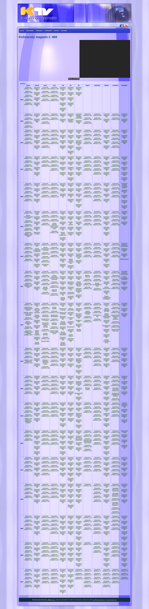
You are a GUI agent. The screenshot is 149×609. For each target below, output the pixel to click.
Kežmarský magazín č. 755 (124, 207)
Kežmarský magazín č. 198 (28, 485)
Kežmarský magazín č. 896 (28, 88)
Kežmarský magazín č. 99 (37, 544)
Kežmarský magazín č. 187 (115, 524)
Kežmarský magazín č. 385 (97, 411)
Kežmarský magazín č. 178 (97, 528)
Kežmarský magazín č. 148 (37, 528)
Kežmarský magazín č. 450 (124, 377)
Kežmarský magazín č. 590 (97, 280)
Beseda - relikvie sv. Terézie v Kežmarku (28, 314)
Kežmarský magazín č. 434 (97, 388)
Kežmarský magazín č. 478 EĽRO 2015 (79, 360)
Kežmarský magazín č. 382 (87, 403)
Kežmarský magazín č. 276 (87, 466)
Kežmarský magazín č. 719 (45, 184)
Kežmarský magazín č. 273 (79, 464)
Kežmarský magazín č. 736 (79, 190)
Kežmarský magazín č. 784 (79, 174)
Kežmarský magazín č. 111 (63, 549)
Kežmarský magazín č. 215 (63, 485)
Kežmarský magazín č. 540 (97, 304)
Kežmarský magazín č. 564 (45, 280)
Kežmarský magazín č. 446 (115, 377)
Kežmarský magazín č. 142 (124, 544)
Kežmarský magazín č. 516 (54, 327)
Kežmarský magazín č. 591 (97, 276)
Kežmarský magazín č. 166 (71, 523)
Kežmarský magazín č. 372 (71, 409)
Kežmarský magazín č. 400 (28, 392)
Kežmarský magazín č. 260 (54, 462)
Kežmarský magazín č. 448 (124, 388)
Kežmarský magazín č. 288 (115, 474)
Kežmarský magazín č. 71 (87, 578)
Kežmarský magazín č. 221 (79, 501)
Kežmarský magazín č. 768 (45, 165)
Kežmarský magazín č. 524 (71, 340)
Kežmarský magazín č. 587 (87, 280)
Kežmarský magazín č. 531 (79, 310)
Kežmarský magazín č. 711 (28, 184)
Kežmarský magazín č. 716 (45, 196)
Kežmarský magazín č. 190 (124, 538)
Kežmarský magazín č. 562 (45, 293)
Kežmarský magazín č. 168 (79, 538)
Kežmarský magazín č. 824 (54, 138)
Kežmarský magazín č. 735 (79, 195)
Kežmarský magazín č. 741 (87, 184)
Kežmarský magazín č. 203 (45, 500)
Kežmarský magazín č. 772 (54, 165)
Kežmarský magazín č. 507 (37, 338)
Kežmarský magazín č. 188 (115, 520)
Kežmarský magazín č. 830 (63, 131)
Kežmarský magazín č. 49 (45, 578)
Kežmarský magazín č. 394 (115, 407)
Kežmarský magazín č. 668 (54, 231)
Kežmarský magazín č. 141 (124, 549)
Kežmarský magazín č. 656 (28, 229)
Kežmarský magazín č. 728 (63, 185)
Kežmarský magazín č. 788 (87, 169)
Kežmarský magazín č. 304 (37, 437)
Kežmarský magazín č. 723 (54, 188)
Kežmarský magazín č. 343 (115, 435)
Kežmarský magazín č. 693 (97, 212)
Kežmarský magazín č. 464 (54, 360)
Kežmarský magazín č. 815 (37, 142)
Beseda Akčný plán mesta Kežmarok (37, 310)
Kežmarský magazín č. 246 (28, 466)
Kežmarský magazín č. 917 (71, 89)
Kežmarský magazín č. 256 (45, 462)
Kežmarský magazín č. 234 (107, 496)
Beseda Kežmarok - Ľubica (45, 288)
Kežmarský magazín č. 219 (71, 491)
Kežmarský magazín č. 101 (45, 551)
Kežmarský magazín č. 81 (106, 574)
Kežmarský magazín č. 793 (97, 169)
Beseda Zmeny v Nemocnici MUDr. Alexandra (115, 317)
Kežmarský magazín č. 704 (124, 218)
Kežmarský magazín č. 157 (54, 524)
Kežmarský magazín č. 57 (63, 586)
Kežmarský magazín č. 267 (71, 474)
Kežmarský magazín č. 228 (97, 500)
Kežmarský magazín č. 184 (107, 523)
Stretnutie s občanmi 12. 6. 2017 (70, 283)
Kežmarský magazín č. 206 (45, 488)
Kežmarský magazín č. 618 (54, 256)
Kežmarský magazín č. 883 (87, 114)
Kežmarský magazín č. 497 (115, 349)
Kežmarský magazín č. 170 (79, 528)
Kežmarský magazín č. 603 (124, 283)
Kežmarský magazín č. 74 (97, 582)
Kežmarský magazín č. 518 (54, 311)
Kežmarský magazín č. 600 (115, 276)
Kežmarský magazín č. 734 (79, 200)
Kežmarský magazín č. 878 (79, 122)
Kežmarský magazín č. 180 (97, 520)
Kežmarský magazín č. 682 (79, 228)
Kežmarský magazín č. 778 (63, 158)
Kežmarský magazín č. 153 (45, 520)
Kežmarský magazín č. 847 (97, 134)
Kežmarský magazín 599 (115, 280)
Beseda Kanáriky (54, 308)
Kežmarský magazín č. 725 (63, 195)
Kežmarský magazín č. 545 (115, 326)
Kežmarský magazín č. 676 (63, 213)
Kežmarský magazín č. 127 (97, 547)
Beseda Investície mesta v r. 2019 (28, 217)
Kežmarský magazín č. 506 (28, 304)
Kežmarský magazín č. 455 (37, 365)
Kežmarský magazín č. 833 (71, 142)
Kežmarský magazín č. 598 (115, 284)
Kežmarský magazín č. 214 (63, 491)
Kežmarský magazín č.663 (37, 213)
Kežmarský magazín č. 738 (87, 196)
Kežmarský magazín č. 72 (87, 570)
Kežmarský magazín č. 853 (115, 146)
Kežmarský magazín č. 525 (71, 331)
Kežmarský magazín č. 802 (115, 165)
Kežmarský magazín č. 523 (63, 305)
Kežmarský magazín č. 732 (71, 185)
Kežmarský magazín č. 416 (54, 377)
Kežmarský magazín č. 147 (37, 533)
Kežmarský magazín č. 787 (79, 158)
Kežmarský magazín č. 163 (63, 517)
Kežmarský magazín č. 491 (107, 360)
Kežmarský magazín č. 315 (63, 448)
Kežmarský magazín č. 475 (71, 350)
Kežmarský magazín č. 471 (63, 350)
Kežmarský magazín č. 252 (37, 459)
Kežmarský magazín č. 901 (45, 99)
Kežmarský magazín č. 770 (45, 157)
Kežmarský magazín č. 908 (54, 88)
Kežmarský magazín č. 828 (63, 142)
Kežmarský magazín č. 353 (37, 420)
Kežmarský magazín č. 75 (97, 578)
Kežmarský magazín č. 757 (124, 197)
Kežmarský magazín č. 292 (115, 458)
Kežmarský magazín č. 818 (45, 146)
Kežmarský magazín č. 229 (97, 496)
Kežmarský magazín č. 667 (45, 212)
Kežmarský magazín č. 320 (71, 443)
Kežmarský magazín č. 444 (115, 384)
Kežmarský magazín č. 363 (54, 407)
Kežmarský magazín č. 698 (107, 213)
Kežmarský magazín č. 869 (45, 118)
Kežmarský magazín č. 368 (63, 409)
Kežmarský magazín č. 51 (45, 570)
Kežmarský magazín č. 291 (115, 462)
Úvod (22, 31)
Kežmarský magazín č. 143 (28, 528)
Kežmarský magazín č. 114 (71, 554)
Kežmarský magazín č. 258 (54, 470)
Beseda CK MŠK (79, 321)
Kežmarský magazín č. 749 (107, 190)
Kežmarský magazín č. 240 (115, 485)
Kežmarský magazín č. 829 (63, 137)
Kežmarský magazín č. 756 (124, 202)
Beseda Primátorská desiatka (87, 312)
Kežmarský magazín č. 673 (63, 228)
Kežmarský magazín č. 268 (71, 469)
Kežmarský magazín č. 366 (63, 420)
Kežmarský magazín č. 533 (87, 321)
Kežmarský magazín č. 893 (28, 99)
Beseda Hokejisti (79, 330)
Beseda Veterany (70, 335)
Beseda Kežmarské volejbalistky (63, 333)
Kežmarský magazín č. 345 (124, 446)
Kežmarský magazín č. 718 (45, 188)
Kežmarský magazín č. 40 (28, 582)
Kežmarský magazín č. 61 (71, 586)
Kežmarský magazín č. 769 (45, 161)
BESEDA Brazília (87, 388)
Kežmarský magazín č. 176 (87, 516)
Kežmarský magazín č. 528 (71, 305)
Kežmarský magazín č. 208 (54, 496)
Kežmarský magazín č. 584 (87, 287)
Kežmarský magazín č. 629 (71, 250)
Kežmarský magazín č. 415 (54, 380)
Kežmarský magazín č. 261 (54, 458)
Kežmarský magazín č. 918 (79, 94)
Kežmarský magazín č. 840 (87, 142)
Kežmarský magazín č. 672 (63, 239)
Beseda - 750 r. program (70, 223)
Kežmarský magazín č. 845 (97, 142)
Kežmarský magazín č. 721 (54, 192)
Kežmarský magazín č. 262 (63, 474)
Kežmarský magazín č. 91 (28, 559)
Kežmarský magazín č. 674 (63, 223)
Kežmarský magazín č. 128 (97, 543)
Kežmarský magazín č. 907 (54, 92)
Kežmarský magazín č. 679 (71, 218)
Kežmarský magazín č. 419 (63, 383)
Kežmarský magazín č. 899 (37, 94)
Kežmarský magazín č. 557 (28, 272)
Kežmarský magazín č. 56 (63, 592)
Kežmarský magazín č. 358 (45, 411)
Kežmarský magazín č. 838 (79, 137)
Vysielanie (30, 31)
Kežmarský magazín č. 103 (45, 543)
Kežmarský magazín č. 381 (87, 407)
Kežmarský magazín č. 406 (37, 388)
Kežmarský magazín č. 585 (87, 284)
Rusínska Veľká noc (54, 290)
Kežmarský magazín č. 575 (63, 273)
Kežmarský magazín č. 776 (63, 169)
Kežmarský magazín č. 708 (28, 196)
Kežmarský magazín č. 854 (115, 142)
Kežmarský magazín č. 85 (115, 574)
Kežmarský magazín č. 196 (28, 492)
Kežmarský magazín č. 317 (63, 437)
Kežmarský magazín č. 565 (45, 276)
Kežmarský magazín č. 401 (28, 388)
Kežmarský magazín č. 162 (63, 523)
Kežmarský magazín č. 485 (97, 364)
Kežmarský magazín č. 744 (97, 192)
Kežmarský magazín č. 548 (115, 308)
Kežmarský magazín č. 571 (63, 294)
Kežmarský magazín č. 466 (54, 353)
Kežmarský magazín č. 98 (37, 549)
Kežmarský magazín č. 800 (107, 158)
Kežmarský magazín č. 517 (54, 319)
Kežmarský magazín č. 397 (124, 416)
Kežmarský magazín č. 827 (63, 147)
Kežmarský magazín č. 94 (28, 547)
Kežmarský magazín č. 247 (28, 462)
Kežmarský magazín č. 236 (107, 485)
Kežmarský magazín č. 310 (54, 443)
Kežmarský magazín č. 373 (71, 404)
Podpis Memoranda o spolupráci (124, 278)
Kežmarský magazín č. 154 (45, 516)
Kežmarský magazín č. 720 (54, 196)
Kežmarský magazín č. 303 (37, 443)
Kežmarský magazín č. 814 (37, 147)
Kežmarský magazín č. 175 (87, 520)
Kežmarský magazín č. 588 (87, 272)
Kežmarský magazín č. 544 (107, 305)
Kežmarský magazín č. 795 (97, 161)
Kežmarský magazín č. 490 (107, 365)
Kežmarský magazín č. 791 (87, 157)
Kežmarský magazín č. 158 (54, 520)
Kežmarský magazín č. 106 (54, 551)
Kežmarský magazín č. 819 (45, 142)
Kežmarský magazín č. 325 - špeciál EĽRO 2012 (78, 438)
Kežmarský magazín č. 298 (28, 439)
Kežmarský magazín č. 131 (107, 554)
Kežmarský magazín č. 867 (37, 115)
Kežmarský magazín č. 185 (107, 517)
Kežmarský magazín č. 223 (79, 491)
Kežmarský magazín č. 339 (107, 437)
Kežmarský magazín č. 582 (79, 278)
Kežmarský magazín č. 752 (115, 192)
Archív (56, 31)
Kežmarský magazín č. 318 (63, 432)
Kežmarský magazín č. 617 (45, 244)
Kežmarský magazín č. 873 (63, 120)
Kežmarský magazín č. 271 (79, 474)
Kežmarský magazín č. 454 (28, 349)
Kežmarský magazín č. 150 (37, 517)
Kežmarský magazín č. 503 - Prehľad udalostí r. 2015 (28, 332)
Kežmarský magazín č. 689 (87, 212)
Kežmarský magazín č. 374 (79, 426)
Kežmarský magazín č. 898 (37, 99)
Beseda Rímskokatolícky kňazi (97, 284)
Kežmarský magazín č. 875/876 (71, 120)
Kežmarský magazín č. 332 (97, 443)
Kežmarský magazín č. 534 (87, 317)
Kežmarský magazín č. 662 (37, 218)
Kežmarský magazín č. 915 (71, 99)
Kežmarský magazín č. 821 (45, 134)
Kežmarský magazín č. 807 (124, 169)
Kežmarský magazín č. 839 (79, 131)
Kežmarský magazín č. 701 (115, 216)
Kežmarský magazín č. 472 (71, 365)
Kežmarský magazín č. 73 (87, 574)
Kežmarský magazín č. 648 (115, 256)
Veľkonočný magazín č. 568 (54, 286)
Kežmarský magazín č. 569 (54, 282)
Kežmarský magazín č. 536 (87, 304)
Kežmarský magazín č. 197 (28, 488)
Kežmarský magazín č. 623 (63, 260)
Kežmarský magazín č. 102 (45, 547)
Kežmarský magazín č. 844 (87, 131)
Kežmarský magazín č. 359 (45, 407)
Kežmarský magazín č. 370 (71, 420)
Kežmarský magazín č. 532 (79, 305)
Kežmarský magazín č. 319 (71, 448)
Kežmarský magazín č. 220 (71, 485)
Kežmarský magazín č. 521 (63, 328)
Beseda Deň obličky (45, 265)
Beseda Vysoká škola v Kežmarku (37, 250)
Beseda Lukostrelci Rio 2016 (106, 310)
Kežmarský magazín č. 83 (115, 582)
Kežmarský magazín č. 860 (124, 131)
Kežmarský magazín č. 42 (28, 574)
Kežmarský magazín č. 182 (107, 533)
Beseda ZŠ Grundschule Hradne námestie (45, 324)
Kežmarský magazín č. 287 (107, 459)
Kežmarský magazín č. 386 (97, 403)
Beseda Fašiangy (37, 343)
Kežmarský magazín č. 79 (106, 582)
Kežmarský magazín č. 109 (63, 560)
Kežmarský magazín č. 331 (87, 431)
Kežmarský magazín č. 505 (28, 318)
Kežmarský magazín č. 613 (37, 245)
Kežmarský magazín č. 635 (87, 256)
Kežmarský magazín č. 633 (79, 250)
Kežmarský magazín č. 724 (54, 184)
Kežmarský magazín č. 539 (97, 308)
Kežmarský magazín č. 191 (124, 533)
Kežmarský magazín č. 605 (28, 259)
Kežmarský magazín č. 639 (97, 256)
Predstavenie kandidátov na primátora (115, 394)
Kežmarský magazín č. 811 (28, 138)
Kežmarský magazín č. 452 (28, 356)
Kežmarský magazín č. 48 (45, 582)
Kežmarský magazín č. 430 (87, 384)
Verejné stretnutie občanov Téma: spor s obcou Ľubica (54, 226)
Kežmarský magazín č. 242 (124, 496)
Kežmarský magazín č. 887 (107, 115)
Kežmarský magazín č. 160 (63, 533)
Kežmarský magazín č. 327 (87, 449)
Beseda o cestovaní (54, 323)
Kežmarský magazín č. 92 (28, 555)
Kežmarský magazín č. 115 (71, 549)
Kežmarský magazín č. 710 (28, 188)
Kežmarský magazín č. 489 (97, 349)
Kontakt (64, 31)
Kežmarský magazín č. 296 (124, 459)
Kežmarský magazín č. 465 (54, 356)
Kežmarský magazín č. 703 (124, 223)
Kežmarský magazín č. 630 (71, 245)
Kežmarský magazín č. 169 (79, 533)
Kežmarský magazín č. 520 (63, 338)
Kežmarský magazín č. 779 (71, 179)
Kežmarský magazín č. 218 (71, 496)
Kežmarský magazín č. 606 (28, 256)
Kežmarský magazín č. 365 (63, 425)
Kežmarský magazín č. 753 (115, 188)
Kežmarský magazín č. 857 (115, 131)
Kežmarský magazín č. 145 (28, 520)
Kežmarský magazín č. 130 (107, 560)
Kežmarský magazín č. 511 (45, 338)
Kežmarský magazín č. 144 (28, 524)
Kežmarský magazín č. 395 (115, 403)
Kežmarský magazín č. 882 (87, 118)
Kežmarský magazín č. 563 (45, 284)
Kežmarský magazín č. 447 (124, 393)
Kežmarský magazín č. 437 (97, 377)
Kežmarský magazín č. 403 (28, 380)
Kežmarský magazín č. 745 (97, 188)
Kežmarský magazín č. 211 (54, 485)
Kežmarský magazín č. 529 (79, 325)
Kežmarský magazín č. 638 (87, 244)
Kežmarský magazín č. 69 (87, 585)
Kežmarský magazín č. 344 (115, 431)
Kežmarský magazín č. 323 (79, 449)
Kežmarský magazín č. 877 (71, 115)
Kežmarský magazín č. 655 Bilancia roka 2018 (28, 234)
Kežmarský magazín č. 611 (37, 260)
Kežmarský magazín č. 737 (79, 185)
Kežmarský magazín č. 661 (37, 223)
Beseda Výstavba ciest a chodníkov (106, 297)
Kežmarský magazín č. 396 (124, 421)
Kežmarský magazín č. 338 (107, 443)
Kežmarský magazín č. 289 (115, 470)
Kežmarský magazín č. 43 (28, 570)
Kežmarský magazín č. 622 (63, 266)
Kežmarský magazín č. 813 (28, 131)
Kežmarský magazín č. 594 (107, 283)
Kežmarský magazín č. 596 (107, 273)
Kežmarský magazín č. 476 (79, 372)
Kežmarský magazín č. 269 (71, 464)
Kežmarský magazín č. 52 (54, 582)
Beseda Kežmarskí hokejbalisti (63, 323)
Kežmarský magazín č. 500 (124, 355)
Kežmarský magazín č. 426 (79, 389)
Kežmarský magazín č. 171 (79, 523)
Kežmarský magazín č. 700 (115, 220)
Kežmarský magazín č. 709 (28, 192)
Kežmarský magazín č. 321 (71, 437)
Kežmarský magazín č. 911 (63, 99)
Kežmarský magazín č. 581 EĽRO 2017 (79, 290)
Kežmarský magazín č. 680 (71, 213)
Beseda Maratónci (45, 334)
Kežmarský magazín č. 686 (87, 224)
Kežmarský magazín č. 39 (28, 585)
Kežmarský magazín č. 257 (45, 458)
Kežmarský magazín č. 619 (54, 252)
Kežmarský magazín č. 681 (79, 234)
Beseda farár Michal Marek (54, 315)
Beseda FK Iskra (71, 318)
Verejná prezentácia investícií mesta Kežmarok (54, 277)
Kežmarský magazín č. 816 (37, 137)
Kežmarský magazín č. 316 (63, 443)
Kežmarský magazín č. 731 (71, 190)
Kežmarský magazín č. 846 (97, 138)
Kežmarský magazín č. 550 (124, 315)
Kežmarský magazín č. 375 (79, 421)
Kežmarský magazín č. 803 (115, 161)
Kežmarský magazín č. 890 (124, 120)
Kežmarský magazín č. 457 (37, 355)
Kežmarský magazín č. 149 (37, 523)
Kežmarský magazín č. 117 (79, 565)
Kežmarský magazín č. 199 (37, 501)
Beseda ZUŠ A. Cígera (62, 309)
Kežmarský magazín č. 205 (45, 492)
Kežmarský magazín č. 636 (87, 252)
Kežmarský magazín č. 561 (37, 273)
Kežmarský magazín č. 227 (87, 485)
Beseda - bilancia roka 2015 (28, 323)
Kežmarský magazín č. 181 (97, 516)
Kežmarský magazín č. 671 (54, 212)
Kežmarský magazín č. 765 (37, 169)
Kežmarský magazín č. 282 (97, 462)
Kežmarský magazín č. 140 (124, 554)
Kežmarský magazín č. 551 (124, 310)
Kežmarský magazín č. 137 (115, 543)
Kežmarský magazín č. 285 (107, 469)
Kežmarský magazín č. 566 (45, 272)
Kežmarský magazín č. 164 (71, 533)
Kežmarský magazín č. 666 (45, 216)
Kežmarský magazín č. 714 (37, 190)
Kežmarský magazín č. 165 (71, 528)
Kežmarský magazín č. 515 (45, 304)
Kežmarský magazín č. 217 (71, 501)
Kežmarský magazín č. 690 (97, 224)
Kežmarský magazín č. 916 (71, 94)
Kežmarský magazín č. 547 (115, 311)
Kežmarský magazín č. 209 (54, 492)
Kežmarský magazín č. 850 (107, 142)
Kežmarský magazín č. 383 (97, 419)
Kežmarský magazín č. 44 (37, 586)
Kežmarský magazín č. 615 (45, 257)
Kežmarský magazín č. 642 (97, 244)
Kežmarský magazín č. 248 (28, 458)
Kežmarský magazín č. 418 (63, 388)
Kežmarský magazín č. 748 (107, 195)
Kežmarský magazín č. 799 (107, 163)
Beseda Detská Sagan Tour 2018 (71, 261)
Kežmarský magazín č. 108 (54, 543)
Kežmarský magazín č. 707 (28, 200)
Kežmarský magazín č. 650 (115, 248)
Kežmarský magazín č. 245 (28, 470)
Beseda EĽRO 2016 (71, 309)
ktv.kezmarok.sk (111, 600)
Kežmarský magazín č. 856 (115, 134)
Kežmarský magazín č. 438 (107, 398)
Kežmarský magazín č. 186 (115, 528)
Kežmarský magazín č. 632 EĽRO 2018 (79, 255)
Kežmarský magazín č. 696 (107, 223)
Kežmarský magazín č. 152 (45, 524)
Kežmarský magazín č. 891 (124, 115)
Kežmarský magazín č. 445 (115, 380)
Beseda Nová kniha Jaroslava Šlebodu (28, 308)
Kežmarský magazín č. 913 (63, 89)
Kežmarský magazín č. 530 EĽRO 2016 (79, 315)
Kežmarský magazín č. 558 (37, 288)
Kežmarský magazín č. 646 (107, 250)
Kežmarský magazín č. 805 (124, 179)
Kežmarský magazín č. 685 (79, 213)
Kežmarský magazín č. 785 (79, 169)
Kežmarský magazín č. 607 (28, 252)
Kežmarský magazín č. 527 (71, 314)
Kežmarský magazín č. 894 (28, 95)
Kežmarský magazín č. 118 (79, 560)
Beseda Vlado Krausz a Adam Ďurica (54, 332)
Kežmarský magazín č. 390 (107, 409)
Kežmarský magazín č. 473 (71, 360)
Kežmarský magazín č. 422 (71, 388)
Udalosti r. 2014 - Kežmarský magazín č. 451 (28, 361)
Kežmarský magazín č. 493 (107, 350)
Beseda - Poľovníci (87, 276)
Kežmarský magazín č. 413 (54, 388)
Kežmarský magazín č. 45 (37, 581)
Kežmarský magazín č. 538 (97, 311)
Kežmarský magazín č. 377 (79, 409)
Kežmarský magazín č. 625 (63, 250)
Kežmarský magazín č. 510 (37, 305)
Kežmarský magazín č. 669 (54, 220)
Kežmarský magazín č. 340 (107, 432)
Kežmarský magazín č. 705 (124, 213)
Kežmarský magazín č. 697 (107, 218)
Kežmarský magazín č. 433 (87, 377)
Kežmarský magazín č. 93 (28, 551)
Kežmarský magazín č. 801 (115, 169)
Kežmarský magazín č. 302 (37, 448)
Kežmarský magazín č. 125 (97, 551)
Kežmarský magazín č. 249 (37, 474)
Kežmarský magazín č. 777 (63, 163)
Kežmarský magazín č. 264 (63, 464)
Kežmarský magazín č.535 (88, 308)
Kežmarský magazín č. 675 (63, 218)
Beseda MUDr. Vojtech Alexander (37, 332)
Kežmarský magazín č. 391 (107, 404)
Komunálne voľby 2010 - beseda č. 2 (115, 495)
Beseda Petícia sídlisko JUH (62, 234)
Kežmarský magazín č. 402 (28, 384)
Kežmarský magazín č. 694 (107, 234)
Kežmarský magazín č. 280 (97, 470)
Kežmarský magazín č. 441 (107, 383)
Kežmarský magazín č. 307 (45, 439)
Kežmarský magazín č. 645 (107, 255)
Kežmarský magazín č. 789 (87, 165)
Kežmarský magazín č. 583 (79, 273)
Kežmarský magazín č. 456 (37, 360)
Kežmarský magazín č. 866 (37, 120)
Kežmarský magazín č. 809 (124, 158)
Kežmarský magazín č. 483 (87, 349)
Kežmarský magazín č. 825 (54, 134)
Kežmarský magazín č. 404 (28, 377)
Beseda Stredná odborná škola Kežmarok (106, 315)
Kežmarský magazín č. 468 (63, 365)
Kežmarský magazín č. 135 (115, 551)
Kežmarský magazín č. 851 (107, 137)
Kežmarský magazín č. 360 (45, 403)
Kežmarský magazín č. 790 (87, 161)
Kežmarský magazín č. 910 (63, 104)
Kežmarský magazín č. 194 (124, 517)
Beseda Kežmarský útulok (37, 316)
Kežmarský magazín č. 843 (87, 134)
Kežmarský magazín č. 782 (71, 163)
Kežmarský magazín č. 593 (107, 292)
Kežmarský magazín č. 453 (28, 353)
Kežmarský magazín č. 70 (87, 582)
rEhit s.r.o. (51, 600)
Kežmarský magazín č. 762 (28, 161)
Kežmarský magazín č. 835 (71, 131)
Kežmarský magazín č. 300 (28, 431)
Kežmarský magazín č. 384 (97, 415)
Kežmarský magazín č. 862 (28, 126)
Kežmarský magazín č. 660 (37, 228)
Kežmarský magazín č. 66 (79, 574)
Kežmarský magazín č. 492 (107, 355)
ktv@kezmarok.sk (99, 600)
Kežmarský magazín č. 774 (54, 157)
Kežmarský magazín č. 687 (87, 220)
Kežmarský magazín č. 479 (79, 355)
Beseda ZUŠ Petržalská (62, 313)
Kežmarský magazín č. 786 (79, 163)
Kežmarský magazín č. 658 (28, 221)
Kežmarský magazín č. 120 (79, 549)
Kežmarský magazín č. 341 (115, 443)
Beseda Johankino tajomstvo (63, 344)
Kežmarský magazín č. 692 (97, 216)
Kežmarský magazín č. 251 (37, 464)
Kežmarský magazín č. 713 (37, 195)
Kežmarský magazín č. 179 (97, 524)
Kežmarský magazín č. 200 (37, 496)
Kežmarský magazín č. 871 (54, 118)
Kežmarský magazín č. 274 (79, 459)
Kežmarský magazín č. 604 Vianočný (124, 273)
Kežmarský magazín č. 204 (45, 496)
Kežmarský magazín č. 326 (79, 432)
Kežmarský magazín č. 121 (79, 544)
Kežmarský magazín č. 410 (45, 384)
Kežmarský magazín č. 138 (124, 565)
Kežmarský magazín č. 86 (115, 570)
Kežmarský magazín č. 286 (107, 464)
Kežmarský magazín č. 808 (124, 163)
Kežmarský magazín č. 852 (107, 131)
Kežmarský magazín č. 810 (28, 142)
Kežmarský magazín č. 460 (45, 356)
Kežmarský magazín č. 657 (28, 225)
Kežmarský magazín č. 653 (124, 250)
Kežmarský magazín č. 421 (71, 393)
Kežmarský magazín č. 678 (71, 228)
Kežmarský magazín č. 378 (79, 404)
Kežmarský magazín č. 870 (45, 114)
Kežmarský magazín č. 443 (115, 399)
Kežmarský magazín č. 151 (45, 528)
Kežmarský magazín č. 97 (37, 554)
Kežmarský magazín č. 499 (124, 360)
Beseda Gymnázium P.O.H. (106, 341)
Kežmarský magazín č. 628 (71, 255)
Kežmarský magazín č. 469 (63, 360)
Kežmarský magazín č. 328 (87, 446)
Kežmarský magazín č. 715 (37, 185)
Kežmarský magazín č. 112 (63, 544)
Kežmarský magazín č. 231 (97, 488)
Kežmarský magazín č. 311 (54, 439)
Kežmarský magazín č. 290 (115, 466)
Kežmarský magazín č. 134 (115, 555)
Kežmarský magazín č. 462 (45, 349)
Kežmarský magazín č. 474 (71, 355)
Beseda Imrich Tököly (106, 326)
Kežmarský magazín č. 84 (115, 578)
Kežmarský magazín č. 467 (54, 349)
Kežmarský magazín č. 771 (54, 169)
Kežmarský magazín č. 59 (63, 576)
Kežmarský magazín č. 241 (124, 501)
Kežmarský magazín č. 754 (115, 184)
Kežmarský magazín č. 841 (87, 138)
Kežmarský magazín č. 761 (28, 165)
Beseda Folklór (45, 341)
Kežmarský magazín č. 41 (28, 578)
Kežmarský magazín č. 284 (107, 474)
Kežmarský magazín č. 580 (79, 296)
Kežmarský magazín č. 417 (63, 393)
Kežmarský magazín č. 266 (71, 480)
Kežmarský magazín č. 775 (63, 174)
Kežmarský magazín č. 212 (63, 501)
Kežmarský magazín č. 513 (45, 311)
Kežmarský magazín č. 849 (107, 147)
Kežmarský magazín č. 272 (79, 469)
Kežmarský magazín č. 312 (54, 435)
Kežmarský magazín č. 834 (71, 137)
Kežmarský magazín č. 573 (63, 283)
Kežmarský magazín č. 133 (107, 544)
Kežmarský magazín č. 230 (97, 492)
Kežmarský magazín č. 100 (45, 555)
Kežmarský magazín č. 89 (124, 574)
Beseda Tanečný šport (106, 287)
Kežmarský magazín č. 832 (71, 147)
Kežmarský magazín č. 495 (115, 356)
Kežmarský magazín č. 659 (28, 212)
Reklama (39, 31)
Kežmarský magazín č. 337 (107, 448)
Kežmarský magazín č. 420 (63, 377)
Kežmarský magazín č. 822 (45, 131)
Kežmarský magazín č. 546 (115, 322)
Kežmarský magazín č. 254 (45, 470)
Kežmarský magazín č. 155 (54, 532)
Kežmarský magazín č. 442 (107, 377)
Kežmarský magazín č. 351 (28, 407)
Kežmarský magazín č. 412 (45, 377)
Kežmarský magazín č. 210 (54, 488)
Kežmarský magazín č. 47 (37, 571)
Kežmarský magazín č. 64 (71, 571)
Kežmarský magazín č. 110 (63, 554)
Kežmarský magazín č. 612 (37, 255)
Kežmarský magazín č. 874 (63, 115)
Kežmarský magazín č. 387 (107, 425)
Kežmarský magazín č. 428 (79, 377)
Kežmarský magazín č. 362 (54, 411)
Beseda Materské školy (62, 299)
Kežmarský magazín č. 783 (71, 158)
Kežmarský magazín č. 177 (97, 532)
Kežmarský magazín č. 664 (45, 224)
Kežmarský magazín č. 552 (124, 305)
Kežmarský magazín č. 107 (54, 547)
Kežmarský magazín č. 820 (45, 138)
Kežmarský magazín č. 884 (97, 118)
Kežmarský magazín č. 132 (107, 549)
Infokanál (48, 31)
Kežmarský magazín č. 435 (97, 384)
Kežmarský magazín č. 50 (45, 574)
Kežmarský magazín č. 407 (37, 383)
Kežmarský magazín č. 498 (124, 365)
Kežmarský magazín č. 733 (79, 206)
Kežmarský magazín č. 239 (115, 499)
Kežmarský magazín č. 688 (87, 216)
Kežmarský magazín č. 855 (115, 138)
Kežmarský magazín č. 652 (124, 255)
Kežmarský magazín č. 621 (54, 244)
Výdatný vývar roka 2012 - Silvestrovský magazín (28, 420)
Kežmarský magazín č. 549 (115, 304)
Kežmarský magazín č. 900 (37, 89)
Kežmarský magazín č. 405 (37, 393)
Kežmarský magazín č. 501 (124, 350)
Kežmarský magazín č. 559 (37, 283)
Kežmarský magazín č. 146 (28, 516)
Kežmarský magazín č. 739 (87, 192)
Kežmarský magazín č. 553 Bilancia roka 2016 (28, 285)
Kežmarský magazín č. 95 (28, 543)
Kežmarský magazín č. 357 (45, 415)
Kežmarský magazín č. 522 (63, 318)
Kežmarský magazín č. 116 (71, 544)
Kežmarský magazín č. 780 (71, 174)
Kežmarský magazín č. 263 (63, 469)
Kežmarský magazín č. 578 (71, 278)
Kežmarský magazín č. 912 (63, 94)
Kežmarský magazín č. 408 (37, 377)
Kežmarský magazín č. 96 (37, 560)
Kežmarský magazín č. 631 (79, 262)
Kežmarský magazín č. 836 (79, 148)
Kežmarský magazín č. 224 (79, 485)
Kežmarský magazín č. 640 (97, 252)
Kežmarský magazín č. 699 (115, 224)
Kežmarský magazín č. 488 (97, 353)
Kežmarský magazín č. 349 (28, 415)
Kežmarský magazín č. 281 (97, 466)
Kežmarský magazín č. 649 (115, 252)
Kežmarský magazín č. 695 (107, 228)
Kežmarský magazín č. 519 (54, 304)
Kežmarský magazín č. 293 (124, 474)
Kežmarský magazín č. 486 (97, 360)
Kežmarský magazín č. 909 (63, 109)
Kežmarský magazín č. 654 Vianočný (124, 245)
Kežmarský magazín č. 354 (37, 415)
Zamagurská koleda (124, 431)
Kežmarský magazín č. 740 (87, 188)
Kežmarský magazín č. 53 (54, 578)
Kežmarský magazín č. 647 (107, 245)
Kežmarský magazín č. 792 (97, 173)
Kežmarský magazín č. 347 (124, 436)
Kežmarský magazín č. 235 (107, 491)
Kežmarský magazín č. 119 (79, 554)
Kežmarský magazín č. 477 (79, 366)
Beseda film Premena (37, 233)
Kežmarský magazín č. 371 (71, 415)
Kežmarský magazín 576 (70, 293)
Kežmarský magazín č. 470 (63, 355)
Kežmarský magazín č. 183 (107, 528)
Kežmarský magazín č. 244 (124, 485)
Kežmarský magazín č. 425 (79, 398)
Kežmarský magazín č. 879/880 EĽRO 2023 (79, 116)
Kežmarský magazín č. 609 (28, 244)
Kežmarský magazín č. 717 (45, 192)
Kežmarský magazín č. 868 (45, 122)
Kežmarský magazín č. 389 (107, 415)
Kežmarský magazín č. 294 (124, 469)
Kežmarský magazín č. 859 (124, 137)
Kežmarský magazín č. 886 (107, 120)
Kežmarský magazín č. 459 (45, 367)
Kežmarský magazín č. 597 (115, 287)
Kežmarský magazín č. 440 (107, 388)
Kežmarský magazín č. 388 (107, 420)
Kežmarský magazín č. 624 (63, 255)
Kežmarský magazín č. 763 (28, 157)
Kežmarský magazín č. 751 (115, 196)
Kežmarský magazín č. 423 (71, 383)
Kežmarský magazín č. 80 (106, 578)
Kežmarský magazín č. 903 (45, 92)
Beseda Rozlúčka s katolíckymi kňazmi (79, 283)
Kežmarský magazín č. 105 (54, 555)
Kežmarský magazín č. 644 (107, 260)
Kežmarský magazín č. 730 (71, 195)
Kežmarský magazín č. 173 (87, 528)
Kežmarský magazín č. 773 (54, 161)
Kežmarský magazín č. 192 (124, 528)
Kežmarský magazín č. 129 (107, 565)
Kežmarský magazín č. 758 (124, 191)
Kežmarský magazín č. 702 (115, 212)
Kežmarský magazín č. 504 (28, 327)
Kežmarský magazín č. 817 (37, 131)
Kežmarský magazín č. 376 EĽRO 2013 (79, 415)
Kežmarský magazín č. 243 (124, 491)
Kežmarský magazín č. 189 (115, 516)
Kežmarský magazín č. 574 (63, 278)
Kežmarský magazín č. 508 (37, 327)
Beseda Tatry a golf (97, 315)
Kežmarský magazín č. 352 (28, 403)
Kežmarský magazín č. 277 (87, 462)
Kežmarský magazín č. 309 (45, 431)
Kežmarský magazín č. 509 (37, 322)
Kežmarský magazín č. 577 (71, 288)
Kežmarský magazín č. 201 (37, 491)
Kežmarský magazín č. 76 (97, 574)
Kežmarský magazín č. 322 (71, 432)
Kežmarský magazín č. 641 (97, 248)
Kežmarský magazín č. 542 (107, 331)
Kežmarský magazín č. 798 (107, 169)
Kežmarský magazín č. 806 (124, 174)
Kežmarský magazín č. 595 (107, 278)
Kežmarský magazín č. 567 (54, 294)
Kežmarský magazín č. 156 (54, 528)
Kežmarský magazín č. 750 (107, 185)
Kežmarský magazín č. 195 (28, 496)
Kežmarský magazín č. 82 (106, 570)
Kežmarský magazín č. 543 (107, 322)
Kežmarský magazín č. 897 (37, 104)
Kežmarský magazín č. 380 (87, 411)
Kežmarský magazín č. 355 (37, 409)
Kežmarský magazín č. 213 (63, 496)
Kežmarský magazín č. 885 (97, 114)
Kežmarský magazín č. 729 (71, 200)
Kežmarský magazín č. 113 (71, 560)
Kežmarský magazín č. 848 (97, 131)
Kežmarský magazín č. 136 (115, 547)
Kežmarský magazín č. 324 (79, 444)
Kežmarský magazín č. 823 (54, 142)
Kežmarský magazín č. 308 (45, 435)
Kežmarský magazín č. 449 (124, 383)
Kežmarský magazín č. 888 (115, 118)
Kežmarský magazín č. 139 (124, 560)
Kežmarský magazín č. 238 (115, 508)
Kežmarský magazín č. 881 (87, 122)
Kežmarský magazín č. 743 (97, 196)
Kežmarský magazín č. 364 (54, 403)
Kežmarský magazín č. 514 (45, 308)
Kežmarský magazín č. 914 (71, 104)
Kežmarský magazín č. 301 (37, 453)
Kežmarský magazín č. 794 (97, 165)
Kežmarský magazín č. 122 (87, 543)
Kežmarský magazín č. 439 (107, 393)
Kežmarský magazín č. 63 (71, 576)
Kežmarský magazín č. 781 (71, 169)
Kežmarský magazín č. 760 (28, 169)
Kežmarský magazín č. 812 (28, 134)
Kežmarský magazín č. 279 (87, 458)
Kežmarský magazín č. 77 (97, 570)
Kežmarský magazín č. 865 (28, 114)
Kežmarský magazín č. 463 (54, 364)
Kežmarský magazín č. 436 (97, 380)
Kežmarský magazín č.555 (28, 280)
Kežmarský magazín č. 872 (54, 114)
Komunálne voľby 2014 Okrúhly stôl (115, 389)
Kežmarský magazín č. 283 (97, 458)
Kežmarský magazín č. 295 (124, 464)
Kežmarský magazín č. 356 (37, 404)
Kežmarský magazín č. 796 (97, 157)
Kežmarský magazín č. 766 (37, 163)
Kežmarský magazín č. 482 (87, 353)
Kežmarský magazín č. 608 (28, 248)
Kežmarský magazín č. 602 (124, 288)
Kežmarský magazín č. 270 (71, 459)
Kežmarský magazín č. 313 (54, 431)
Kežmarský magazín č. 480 (79, 350)
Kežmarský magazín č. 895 (28, 92)
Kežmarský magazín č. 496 (115, 353)
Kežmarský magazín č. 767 (37, 158)
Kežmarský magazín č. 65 (79, 578)
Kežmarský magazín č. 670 (54, 216)
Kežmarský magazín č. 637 (87, 248)
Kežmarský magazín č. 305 (37, 432)
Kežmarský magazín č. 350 (28, 411)
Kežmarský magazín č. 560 (37, 278)
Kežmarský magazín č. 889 (115, 114)
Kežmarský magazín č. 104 (54, 559)
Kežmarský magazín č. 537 (97, 319)
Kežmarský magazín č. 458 (37, 350)
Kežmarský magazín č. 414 (54, 384)
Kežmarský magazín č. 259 (54, 466)
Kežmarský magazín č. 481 (87, 356)
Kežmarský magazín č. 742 (97, 200)
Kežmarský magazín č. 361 (54, 415)
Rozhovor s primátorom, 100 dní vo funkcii (45, 362)
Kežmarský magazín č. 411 (45, 380)
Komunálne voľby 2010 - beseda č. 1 (115, 504)
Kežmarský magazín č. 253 (45, 474)
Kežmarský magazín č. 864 (28, 118)
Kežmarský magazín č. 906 (54, 95)
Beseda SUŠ (70, 326)
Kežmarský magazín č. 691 (97, 220)
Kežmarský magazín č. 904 (45, 88)
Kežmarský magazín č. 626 (63, 245)
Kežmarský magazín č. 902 (45, 95)
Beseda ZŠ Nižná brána (45, 315)
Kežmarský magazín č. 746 (97, 184)
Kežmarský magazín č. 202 (37, 485)
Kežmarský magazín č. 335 (97, 431)
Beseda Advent (124, 259)
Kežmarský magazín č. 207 (45, 485)
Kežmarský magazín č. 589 (71, 297)
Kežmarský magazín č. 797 (107, 174)
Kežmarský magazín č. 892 (28, 103)
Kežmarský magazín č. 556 (28, 276)
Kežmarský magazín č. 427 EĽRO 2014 (79, 383)
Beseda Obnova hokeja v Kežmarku (45, 249)
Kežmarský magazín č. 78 (106, 585)
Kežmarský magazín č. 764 (37, 174)
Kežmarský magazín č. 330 (87, 435)
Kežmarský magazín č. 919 (79, 89)
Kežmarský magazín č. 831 (71, 152)
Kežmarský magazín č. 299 (28, 435)
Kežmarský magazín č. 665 (45, 220)
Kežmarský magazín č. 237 (115, 512)
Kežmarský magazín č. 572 (63, 288)
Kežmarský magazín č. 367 (63, 415)
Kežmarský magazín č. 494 (115, 360)
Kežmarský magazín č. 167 (71, 517)
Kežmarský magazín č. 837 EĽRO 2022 (79, 142)
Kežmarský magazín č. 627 (71, 267)
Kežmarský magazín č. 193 (124, 523)
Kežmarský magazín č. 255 (45, 466)
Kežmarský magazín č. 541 (107, 336)
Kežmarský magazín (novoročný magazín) (124, 185)
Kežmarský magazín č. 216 (71, 506)
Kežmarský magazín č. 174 (87, 524)
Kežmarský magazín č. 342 (115, 439)
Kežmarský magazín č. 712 (37, 200)
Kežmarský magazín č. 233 (107, 501)
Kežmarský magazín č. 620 (54, 248)
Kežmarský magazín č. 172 (79, 517)
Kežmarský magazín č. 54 (54, 574)
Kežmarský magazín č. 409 (45, 388)
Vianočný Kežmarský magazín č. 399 (124, 404)
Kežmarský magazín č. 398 (124, 411)
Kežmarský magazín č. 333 (97, 439)
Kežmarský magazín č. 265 (63, 459)
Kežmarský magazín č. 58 (63, 581)
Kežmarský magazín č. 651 (115, 244)
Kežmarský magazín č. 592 (97, 272)
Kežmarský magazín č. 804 (115, 157)
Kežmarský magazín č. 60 (63, 571)
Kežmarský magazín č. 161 (63, 528)
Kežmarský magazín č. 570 (54, 272)
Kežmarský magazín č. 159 (54, 516)
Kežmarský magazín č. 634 (79, 245)
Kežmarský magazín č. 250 (37, 469)
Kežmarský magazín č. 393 (115, 411)
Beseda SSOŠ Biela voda (115, 330)
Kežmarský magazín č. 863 (28, 122)
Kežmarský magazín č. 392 (115, 415)
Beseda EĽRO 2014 (79, 394)
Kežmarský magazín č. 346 (124, 441)
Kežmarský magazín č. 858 (124, 142)
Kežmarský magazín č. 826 (54, 131)
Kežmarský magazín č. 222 (79, 496)
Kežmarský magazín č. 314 (63, 453)
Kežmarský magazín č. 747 (107, 200)
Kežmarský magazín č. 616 (45, 253)
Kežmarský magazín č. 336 (107, 453)
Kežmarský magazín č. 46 (37, 576)
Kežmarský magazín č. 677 (71, 234)
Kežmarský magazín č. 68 (79, 570)
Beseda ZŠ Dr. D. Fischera (45, 319)
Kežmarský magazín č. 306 (45, 443)
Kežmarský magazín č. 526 (71, 323)
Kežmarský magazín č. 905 (54, 99)
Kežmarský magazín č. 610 (37, 266)
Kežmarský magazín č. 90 (124, 570)
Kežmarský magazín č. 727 (63, 190)
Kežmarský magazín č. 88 (124, 578)
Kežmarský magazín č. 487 (97, 356)
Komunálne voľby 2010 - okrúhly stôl (115, 489)
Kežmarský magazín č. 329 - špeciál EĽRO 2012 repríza (87, 440)
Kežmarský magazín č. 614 (45, 261)
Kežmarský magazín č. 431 (87, 380)
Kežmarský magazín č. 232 (97, 485)
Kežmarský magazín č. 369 (63, 404)
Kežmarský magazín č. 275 (87, 470)
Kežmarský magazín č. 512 (45, 330)
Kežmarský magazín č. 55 (54, 570)
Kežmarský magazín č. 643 (107, 266)
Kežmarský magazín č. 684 (79, 218)
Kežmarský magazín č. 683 (79, 223)
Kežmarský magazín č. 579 (71, 273)
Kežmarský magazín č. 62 (71, 581)
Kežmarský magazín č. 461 (45, 353)
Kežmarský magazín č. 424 (71, 377)
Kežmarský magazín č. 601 (115, 272)
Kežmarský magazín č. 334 (97, 435)
